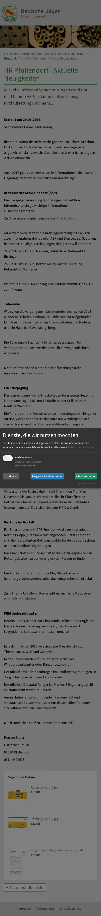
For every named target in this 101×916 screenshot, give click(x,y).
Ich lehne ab (11, 476)
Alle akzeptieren (86, 476)
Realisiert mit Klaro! (87, 483)
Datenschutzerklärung (81, 447)
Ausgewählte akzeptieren (47, 476)
